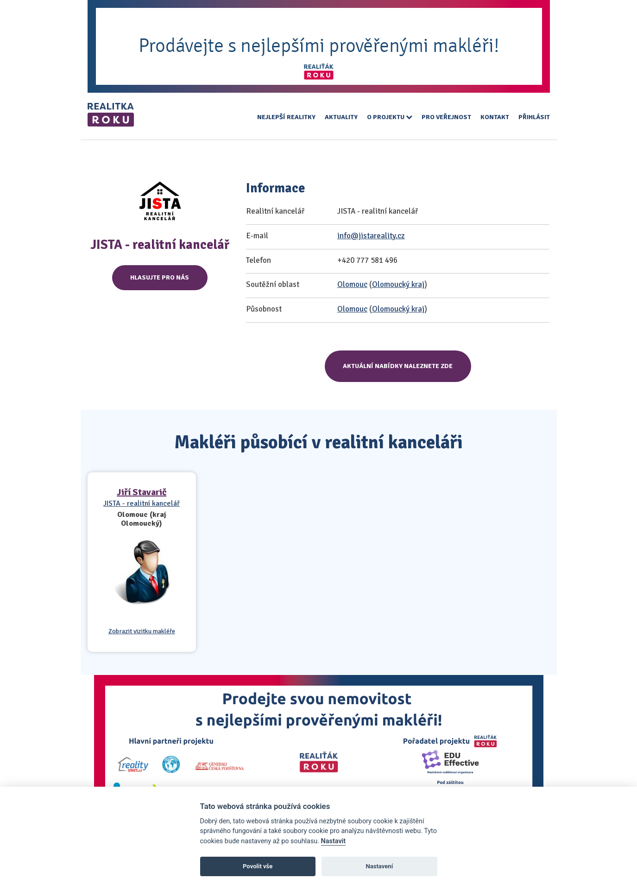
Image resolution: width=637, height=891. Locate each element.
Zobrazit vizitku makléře (141, 631)
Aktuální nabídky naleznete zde (398, 366)
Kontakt (494, 117)
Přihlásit (534, 117)
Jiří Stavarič (141, 492)
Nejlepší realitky (286, 117)
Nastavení (379, 866)
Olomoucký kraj (398, 284)
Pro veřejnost (446, 117)
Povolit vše (257, 866)
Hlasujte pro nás (159, 277)
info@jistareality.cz (371, 236)
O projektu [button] (389, 117)
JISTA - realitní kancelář (141, 503)
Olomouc (352, 284)
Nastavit (333, 841)
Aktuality (341, 117)
